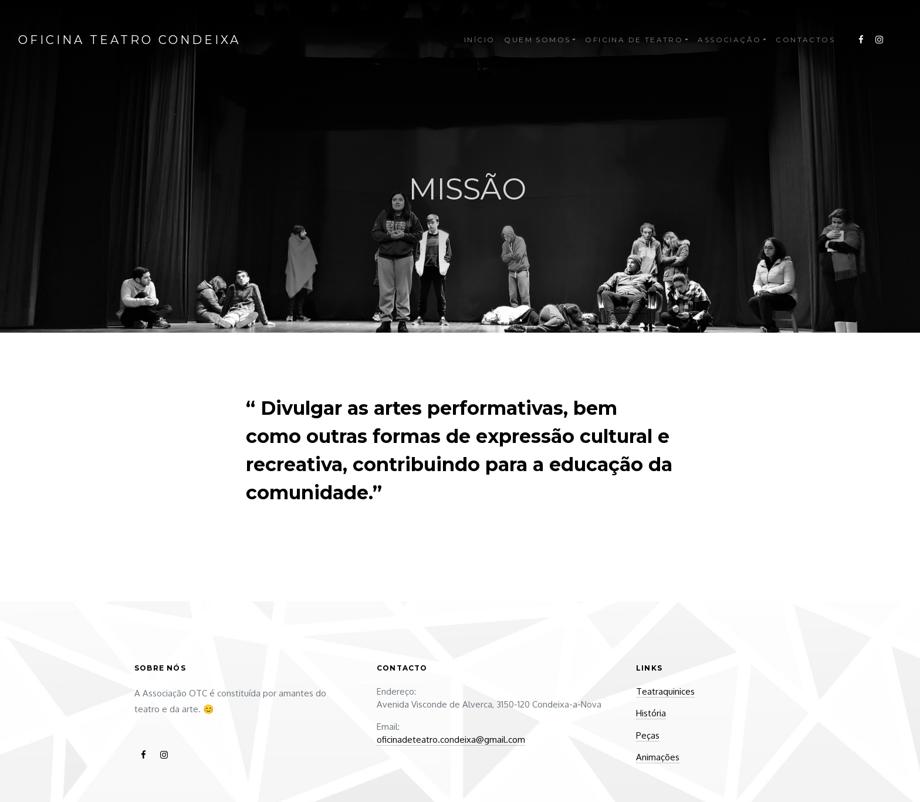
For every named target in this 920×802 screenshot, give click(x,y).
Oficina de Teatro (634, 39)
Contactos (805, 39)
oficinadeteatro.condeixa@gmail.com (451, 739)
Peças (647, 735)
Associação (729, 39)
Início (479, 39)
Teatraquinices (665, 691)
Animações (657, 757)
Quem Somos (537, 39)
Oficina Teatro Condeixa (129, 40)
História (651, 713)
